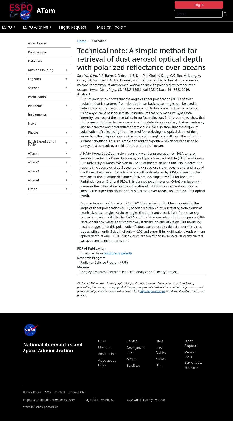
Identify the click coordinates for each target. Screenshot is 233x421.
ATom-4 (47, 181)
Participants (37, 97)
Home (81, 41)
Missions (104, 347)
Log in (198, 5)
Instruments (37, 114)
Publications (37, 52)
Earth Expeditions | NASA (47, 144)
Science (47, 89)
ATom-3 (47, 172)
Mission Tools (110, 27)
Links (159, 341)
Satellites (133, 365)
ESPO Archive (36, 27)
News (32, 123)
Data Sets (35, 61)
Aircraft (132, 359)
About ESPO (106, 354)
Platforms (47, 107)
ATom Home (37, 43)
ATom (45, 10)
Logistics (47, 80)
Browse (161, 359)
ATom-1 (47, 154)
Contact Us (51, 407)
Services (133, 341)
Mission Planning (47, 71)
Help (159, 365)
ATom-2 (47, 163)
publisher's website (118, 253)
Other (47, 190)
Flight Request (72, 27)
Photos (47, 133)
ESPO (8, 27)
